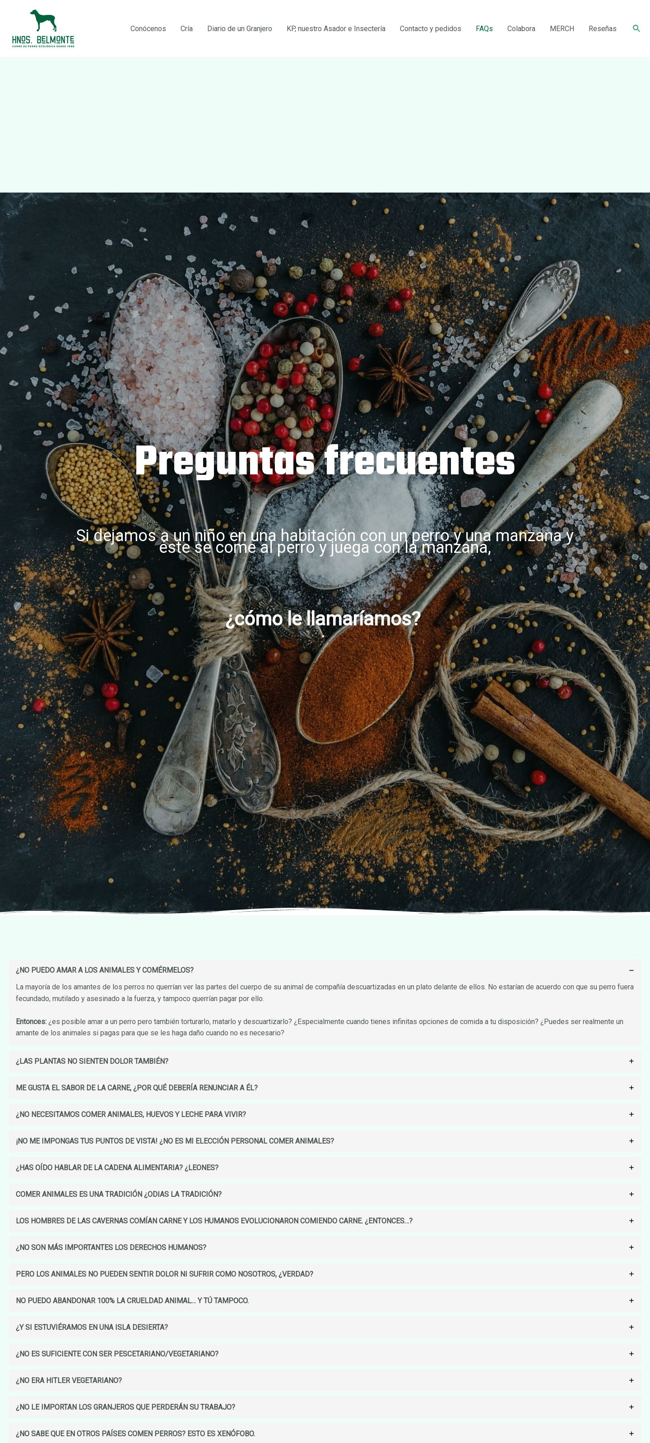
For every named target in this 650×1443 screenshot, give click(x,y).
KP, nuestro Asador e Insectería (336, 28)
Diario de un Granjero (239, 28)
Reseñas (603, 28)
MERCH (562, 28)
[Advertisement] (325, 125)
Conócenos (148, 28)
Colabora (521, 28)
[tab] (325, 1002)
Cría (187, 28)
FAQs (484, 28)
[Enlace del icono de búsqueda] (637, 28)
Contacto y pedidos (430, 28)
